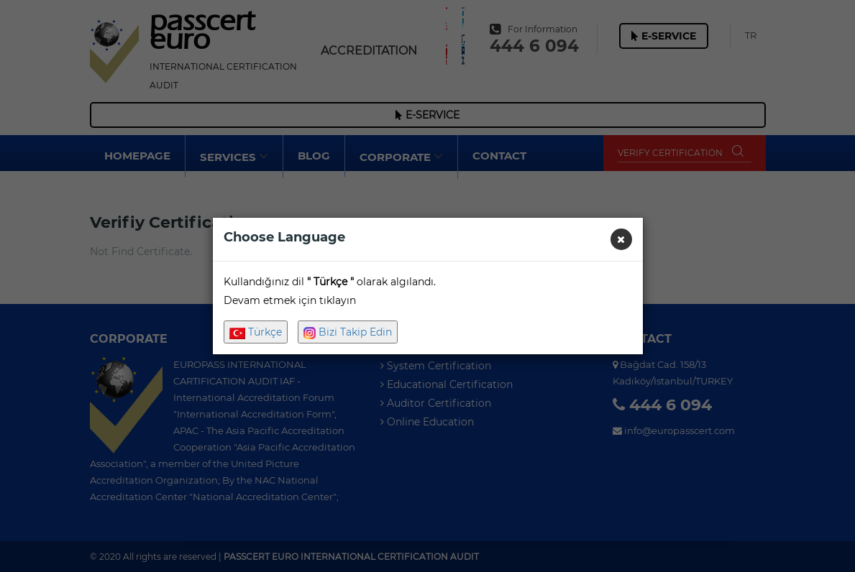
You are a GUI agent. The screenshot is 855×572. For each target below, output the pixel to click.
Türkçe (255, 332)
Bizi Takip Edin (347, 332)
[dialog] (427, 286)
